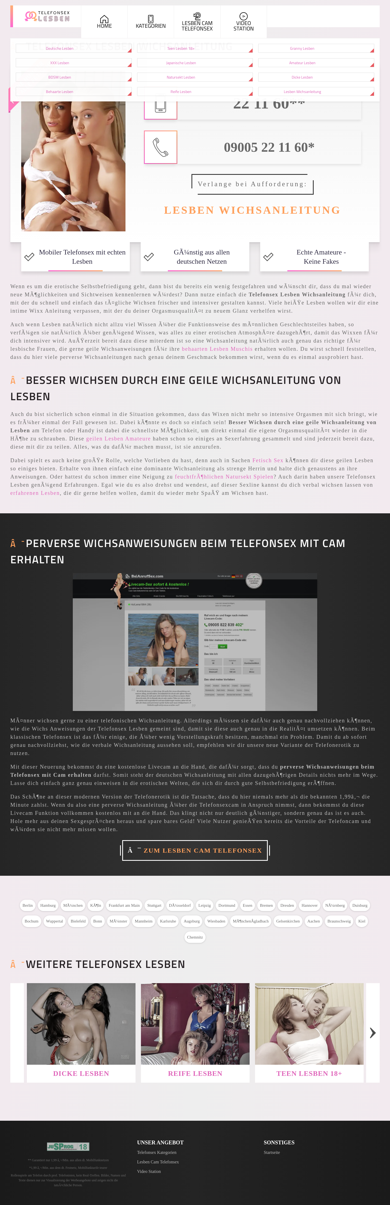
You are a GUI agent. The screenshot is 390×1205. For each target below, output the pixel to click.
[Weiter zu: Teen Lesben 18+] (309, 1024)
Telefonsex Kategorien (157, 1152)
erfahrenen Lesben (35, 493)
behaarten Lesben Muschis (217, 349)
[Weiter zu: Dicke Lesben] (81, 1024)
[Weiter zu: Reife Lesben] (195, 1024)
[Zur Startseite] (47, 16)
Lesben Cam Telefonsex (158, 1162)
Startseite (272, 1152)
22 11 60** (269, 103)
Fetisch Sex (268, 460)
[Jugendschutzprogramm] (68, 1146)
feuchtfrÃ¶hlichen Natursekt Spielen (224, 477)
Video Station (149, 1171)
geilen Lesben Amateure (118, 439)
